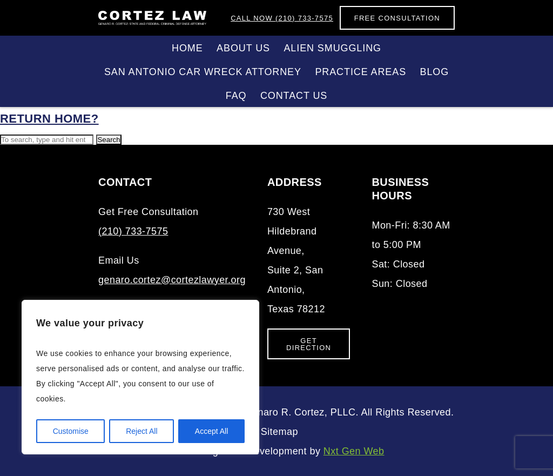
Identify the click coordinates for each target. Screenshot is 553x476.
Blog (434, 71)
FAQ (236, 95)
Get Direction (308, 344)
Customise (71, 431)
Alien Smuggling (332, 48)
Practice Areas (360, 71)
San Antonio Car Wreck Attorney (202, 71)
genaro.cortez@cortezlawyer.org (172, 279)
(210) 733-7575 (282, 18)
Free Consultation (397, 18)
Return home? (49, 118)
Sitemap (279, 431)
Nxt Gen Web (354, 451)
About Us (243, 48)
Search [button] (108, 140)
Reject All (141, 431)
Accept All (211, 431)
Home (187, 48)
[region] (140, 377)
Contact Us (293, 95)
